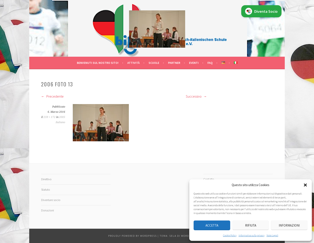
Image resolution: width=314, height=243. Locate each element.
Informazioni (289, 225)
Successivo (196, 96)
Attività (133, 63)
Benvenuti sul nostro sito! (97, 63)
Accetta (212, 225)
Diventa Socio (261, 11)
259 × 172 (49, 117)
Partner (174, 63)
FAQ (210, 63)
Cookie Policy (229, 235)
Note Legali (272, 235)
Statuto (45, 190)
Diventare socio (50, 200)
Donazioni (47, 210)
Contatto (208, 179)
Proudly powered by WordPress (132, 235)
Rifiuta (250, 225)
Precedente (52, 96)
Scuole (154, 63)
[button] (305, 185)
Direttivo (46, 179)
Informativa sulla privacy (251, 235)
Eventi (194, 63)
